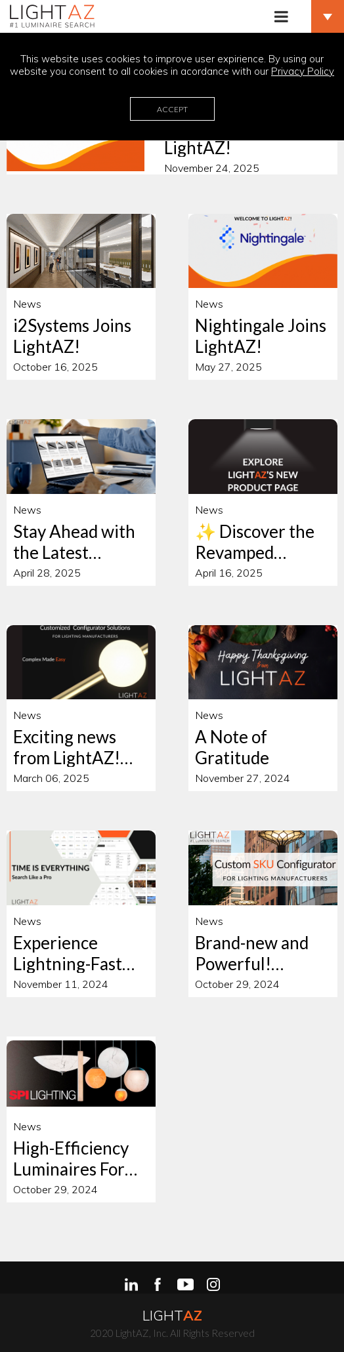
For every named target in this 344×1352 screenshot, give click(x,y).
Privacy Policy (302, 71)
